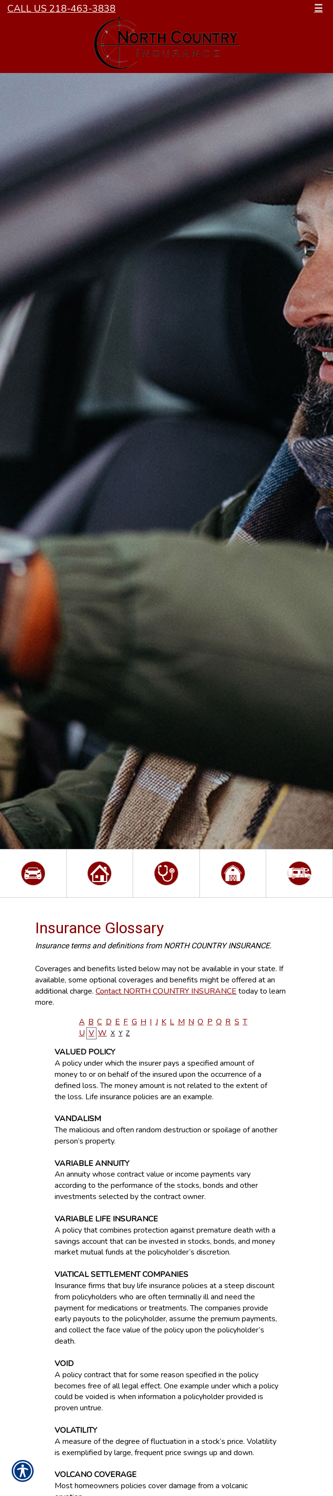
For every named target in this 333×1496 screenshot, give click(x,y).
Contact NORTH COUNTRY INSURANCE (166, 991)
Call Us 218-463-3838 (61, 8)
